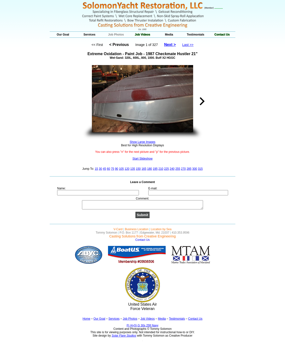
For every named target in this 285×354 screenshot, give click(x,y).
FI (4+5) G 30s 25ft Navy (142, 325)
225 (166, 168)
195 (155, 168)
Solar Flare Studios (124, 335)
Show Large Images (143, 142)
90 (116, 168)
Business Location (136, 229)
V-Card (118, 229)
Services (89, 34)
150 (138, 168)
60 (108, 168)
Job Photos (116, 34)
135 (132, 168)
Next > (170, 45)
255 (177, 168)
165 (144, 168)
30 (100, 168)
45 (104, 168)
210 (160, 168)
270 (183, 168)
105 (121, 168)
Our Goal (63, 34)
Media (169, 34)
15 (96, 168)
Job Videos (142, 34)
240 (172, 168)
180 (149, 168)
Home (86, 318)
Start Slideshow (142, 158)
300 (194, 168)
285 (189, 168)
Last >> (188, 45)
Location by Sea (161, 229)
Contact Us (222, 34)
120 (127, 168)
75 (112, 168)
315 (200, 168)
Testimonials (195, 34)
